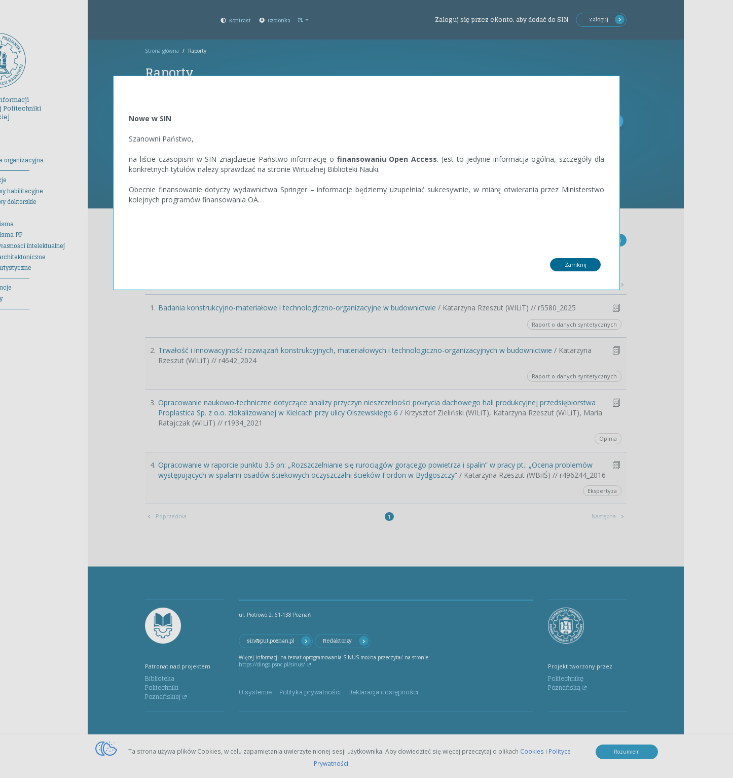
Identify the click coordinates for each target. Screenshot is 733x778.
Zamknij (576, 264)
